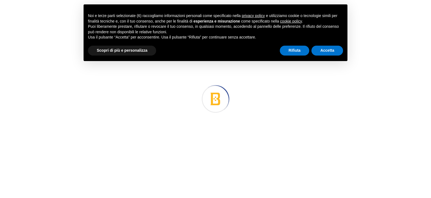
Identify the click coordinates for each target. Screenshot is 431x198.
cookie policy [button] (291, 21)
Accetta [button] (327, 50)
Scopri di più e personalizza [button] (122, 50)
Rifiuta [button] (295, 50)
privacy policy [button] (253, 15)
